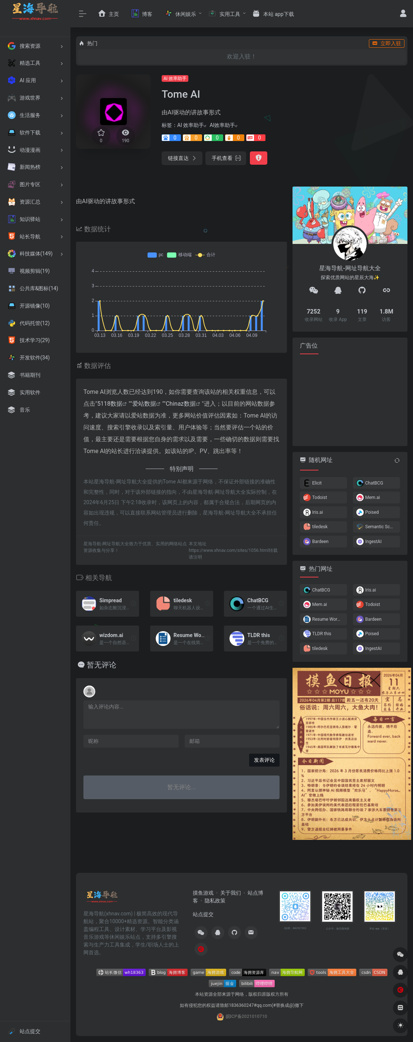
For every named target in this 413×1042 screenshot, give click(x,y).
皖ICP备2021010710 (246, 1016)
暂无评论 (101, 664)
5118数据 (109, 403)
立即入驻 (386, 43)
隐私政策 (215, 901)
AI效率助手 (222, 125)
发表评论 (264, 760)
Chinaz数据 (181, 403)
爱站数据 (144, 403)
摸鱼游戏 (203, 893)
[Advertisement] (350, 399)
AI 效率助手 (174, 78)
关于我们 (230, 893)
